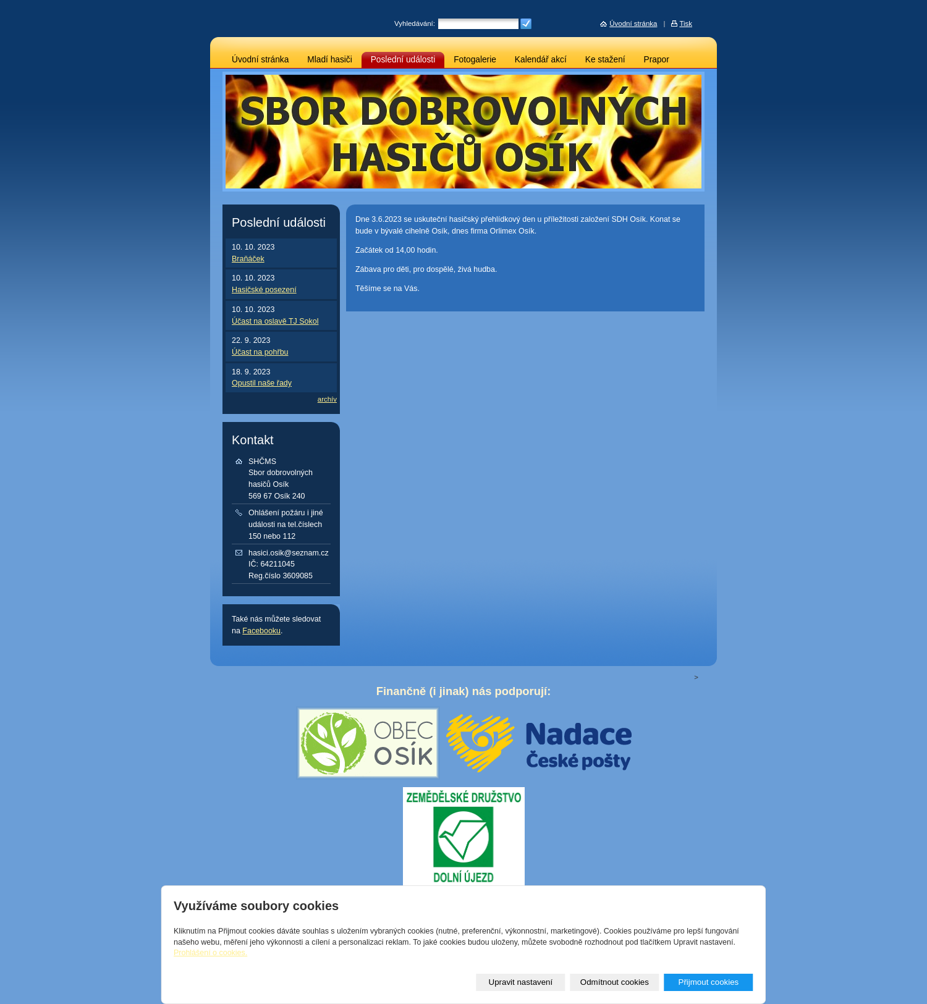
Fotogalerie (475, 59)
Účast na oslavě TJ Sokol (275, 321)
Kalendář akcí (541, 59)
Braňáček (248, 259)
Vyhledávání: (414, 23)
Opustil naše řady (262, 383)
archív (327, 399)
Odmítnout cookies (614, 982)
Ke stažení (605, 59)
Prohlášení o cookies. (210, 952)
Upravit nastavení (521, 982)
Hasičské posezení (264, 289)
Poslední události (403, 59)
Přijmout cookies (708, 982)
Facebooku (261, 630)
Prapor (656, 59)
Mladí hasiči (329, 59)
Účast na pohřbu (260, 352)
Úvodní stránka (260, 59)
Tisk (685, 23)
